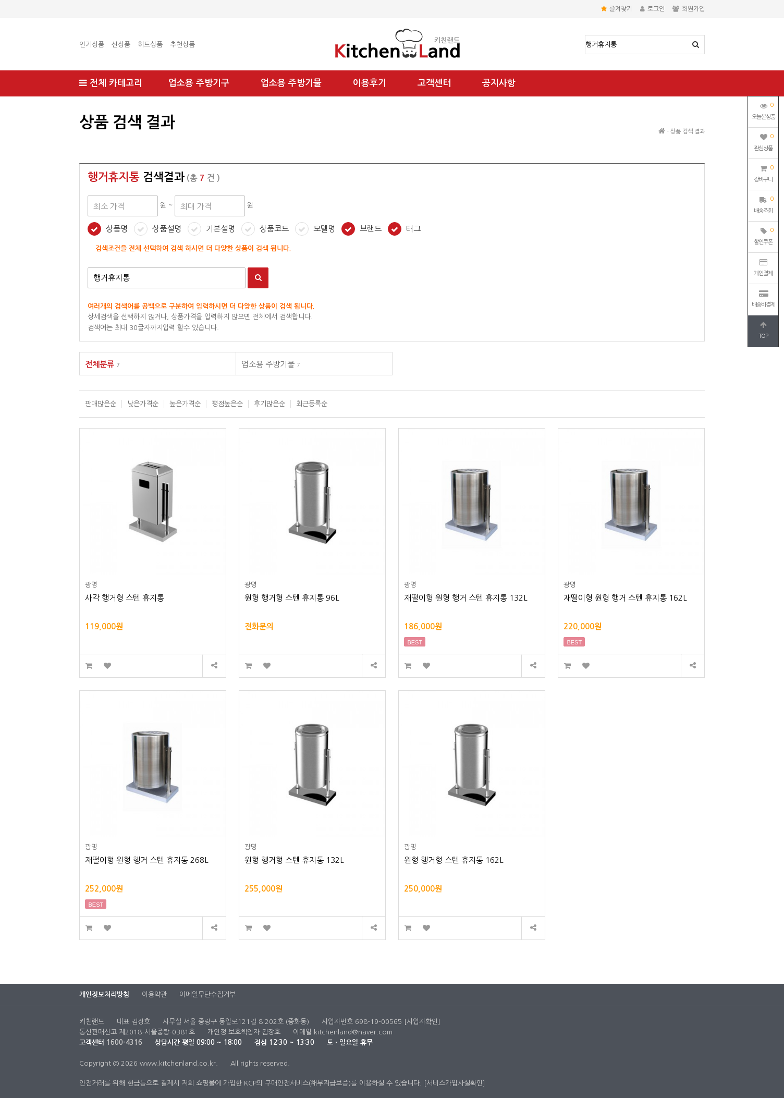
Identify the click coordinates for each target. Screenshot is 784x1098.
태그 (413, 229)
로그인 (652, 9)
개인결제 (763, 267)
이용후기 (369, 83)
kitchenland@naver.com (353, 1032)
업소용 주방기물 (291, 83)
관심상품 (763, 141)
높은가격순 (185, 403)
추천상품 (182, 44)
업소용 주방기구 (198, 83)
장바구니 (763, 172)
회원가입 (688, 9)
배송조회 (763, 204)
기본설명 (220, 229)
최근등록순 (311, 403)
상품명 (585, 35)
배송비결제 (763, 299)
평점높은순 (227, 403)
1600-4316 (124, 1042)
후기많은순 (269, 403)
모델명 (324, 229)
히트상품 (150, 44)
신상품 (121, 44)
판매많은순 (100, 403)
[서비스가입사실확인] (454, 1083)
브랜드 (371, 229)
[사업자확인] (422, 1021)
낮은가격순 (142, 403)
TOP (763, 330)
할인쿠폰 (763, 235)
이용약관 (154, 994)
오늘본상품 (763, 110)
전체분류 (102, 364)
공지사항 (499, 83)
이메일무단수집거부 (207, 994)
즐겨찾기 (616, 9)
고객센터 (434, 83)
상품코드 (274, 229)
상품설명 (166, 229)
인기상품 (91, 44)
